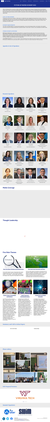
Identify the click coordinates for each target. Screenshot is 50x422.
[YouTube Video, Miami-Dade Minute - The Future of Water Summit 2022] (25, 204)
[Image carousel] (25, 396)
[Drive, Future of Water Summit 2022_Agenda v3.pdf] (27, 70)
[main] (25, 5)
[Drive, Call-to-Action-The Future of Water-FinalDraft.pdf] (13, 338)
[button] (49, 1)
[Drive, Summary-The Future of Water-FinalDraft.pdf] (37, 338)
